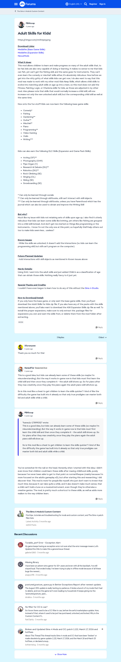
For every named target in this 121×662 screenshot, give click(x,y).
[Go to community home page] (28, 4)
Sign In (102, 4)
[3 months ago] (42, 552)
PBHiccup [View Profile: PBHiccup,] (30, 23)
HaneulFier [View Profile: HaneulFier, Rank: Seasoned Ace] (29, 368)
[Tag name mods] (21, 322)
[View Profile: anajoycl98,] (20, 564)
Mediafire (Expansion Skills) (31, 52)
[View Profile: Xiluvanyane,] (20, 347)
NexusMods (23, 55)
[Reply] (99, 327)
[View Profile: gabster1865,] (20, 544)
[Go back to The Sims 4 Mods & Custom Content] (65, 511)
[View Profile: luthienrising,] (20, 631)
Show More (61, 654)
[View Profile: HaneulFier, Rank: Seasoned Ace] (20, 369)
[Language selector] (73, 4)
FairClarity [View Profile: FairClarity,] (29, 619)
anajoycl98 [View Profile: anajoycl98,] (29, 575)
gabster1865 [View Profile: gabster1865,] (30, 552)
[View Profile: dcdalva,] (20, 586)
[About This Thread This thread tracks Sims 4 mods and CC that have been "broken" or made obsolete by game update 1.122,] (62, 638)
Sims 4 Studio (91, 288)
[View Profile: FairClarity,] (20, 609)
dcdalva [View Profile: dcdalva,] (28, 597)
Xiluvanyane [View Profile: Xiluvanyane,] (30, 346)
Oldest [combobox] (102, 337)
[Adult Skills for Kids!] (30, 349)
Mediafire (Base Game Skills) (31, 49)
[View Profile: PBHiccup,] (21, 24)
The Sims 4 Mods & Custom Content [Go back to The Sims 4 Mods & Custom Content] (29, 11)
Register (93, 4)
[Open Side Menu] (16, 4)
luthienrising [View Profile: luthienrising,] (30, 644)
